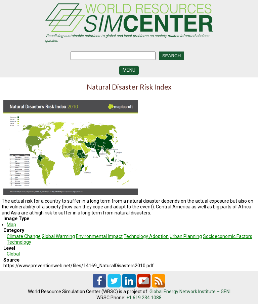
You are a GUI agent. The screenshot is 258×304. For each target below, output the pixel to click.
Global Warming (58, 236)
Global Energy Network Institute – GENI (189, 291)
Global (13, 254)
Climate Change (24, 236)
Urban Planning (186, 236)
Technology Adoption (146, 236)
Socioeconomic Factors (227, 236)
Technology (19, 242)
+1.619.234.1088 (144, 297)
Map (11, 224)
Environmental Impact (99, 236)
